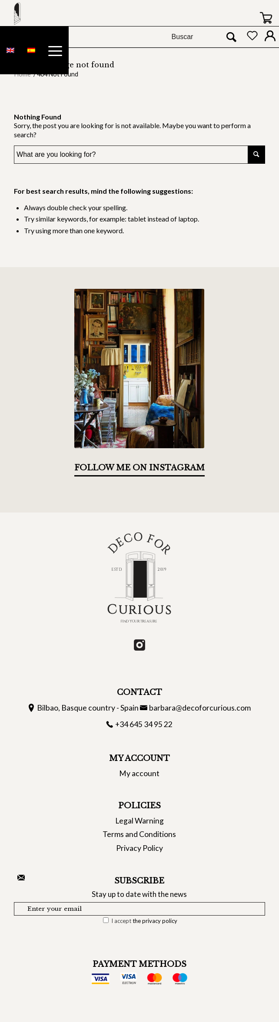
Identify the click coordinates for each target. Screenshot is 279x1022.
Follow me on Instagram (139, 468)
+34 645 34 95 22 (144, 724)
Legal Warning (139, 820)
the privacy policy (155, 920)
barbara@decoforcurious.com (200, 707)
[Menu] (55, 50)
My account (139, 773)
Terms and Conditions (139, 834)
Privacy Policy (139, 848)
